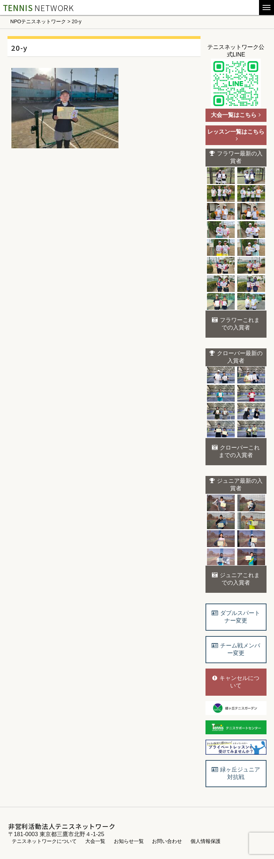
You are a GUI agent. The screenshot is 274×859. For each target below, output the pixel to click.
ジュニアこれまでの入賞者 (236, 579)
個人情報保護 (205, 841)
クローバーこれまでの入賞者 (236, 451)
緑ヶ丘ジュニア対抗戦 (236, 773)
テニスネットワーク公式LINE (235, 76)
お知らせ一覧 (129, 841)
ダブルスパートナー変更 (236, 617)
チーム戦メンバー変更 (236, 649)
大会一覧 (95, 841)
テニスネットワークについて (44, 841)
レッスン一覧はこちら (235, 135)
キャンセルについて (235, 682)
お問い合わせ (167, 841)
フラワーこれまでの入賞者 (236, 324)
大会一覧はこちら (236, 115)
